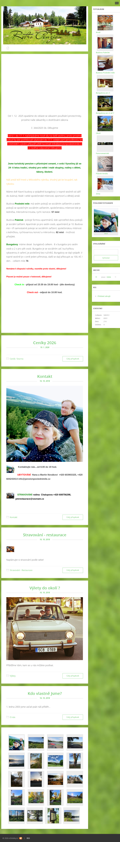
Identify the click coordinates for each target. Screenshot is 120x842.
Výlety (13, 675)
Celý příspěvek (72, 358)
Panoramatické (102, 153)
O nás (12, 717)
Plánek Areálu (102, 173)
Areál (98, 32)
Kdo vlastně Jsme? (45, 693)
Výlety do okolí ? (44, 587)
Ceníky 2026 (44, 342)
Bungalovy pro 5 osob (105, 93)
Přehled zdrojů (104, 296)
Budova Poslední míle (105, 72)
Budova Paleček (102, 52)
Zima (98, 193)
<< (97, 277)
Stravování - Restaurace (21, 570)
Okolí (98, 133)
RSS (28, 838)
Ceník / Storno (16, 358)
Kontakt (44, 376)
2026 (109, 277)
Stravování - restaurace (44, 534)
